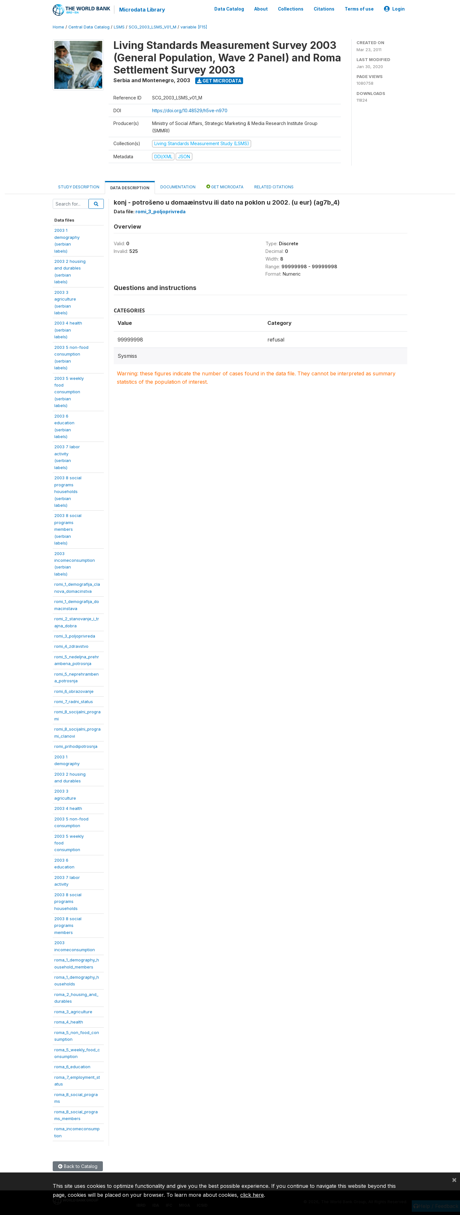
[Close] (454, 1179)
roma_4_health (68, 1021)
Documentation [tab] (177, 186)
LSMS (119, 27)
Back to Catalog (77, 1166)
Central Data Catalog (89, 27)
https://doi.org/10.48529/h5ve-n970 (189, 110)
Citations (324, 9)
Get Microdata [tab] (224, 186)
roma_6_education (72, 1066)
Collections (290, 9)
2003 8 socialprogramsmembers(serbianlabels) (67, 529)
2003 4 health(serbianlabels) (68, 329)
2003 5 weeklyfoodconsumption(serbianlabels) (69, 391)
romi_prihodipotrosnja (75, 746)
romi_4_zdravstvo (71, 646)
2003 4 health (68, 808)
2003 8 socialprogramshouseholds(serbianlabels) (67, 491)
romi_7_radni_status (73, 701)
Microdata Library (142, 9)
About (261, 9)
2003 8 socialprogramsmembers (67, 925)
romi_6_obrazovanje (74, 691)
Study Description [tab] (78, 186)
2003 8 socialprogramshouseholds (67, 901)
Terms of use (359, 9)
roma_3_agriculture (73, 1011)
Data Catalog (229, 9)
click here (252, 1195)
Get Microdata (219, 80)
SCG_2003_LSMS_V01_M (152, 27)
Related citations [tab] (274, 186)
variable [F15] (193, 27)
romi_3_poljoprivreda (74, 636)
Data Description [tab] (130, 187)
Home (58, 27)
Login (394, 9)
